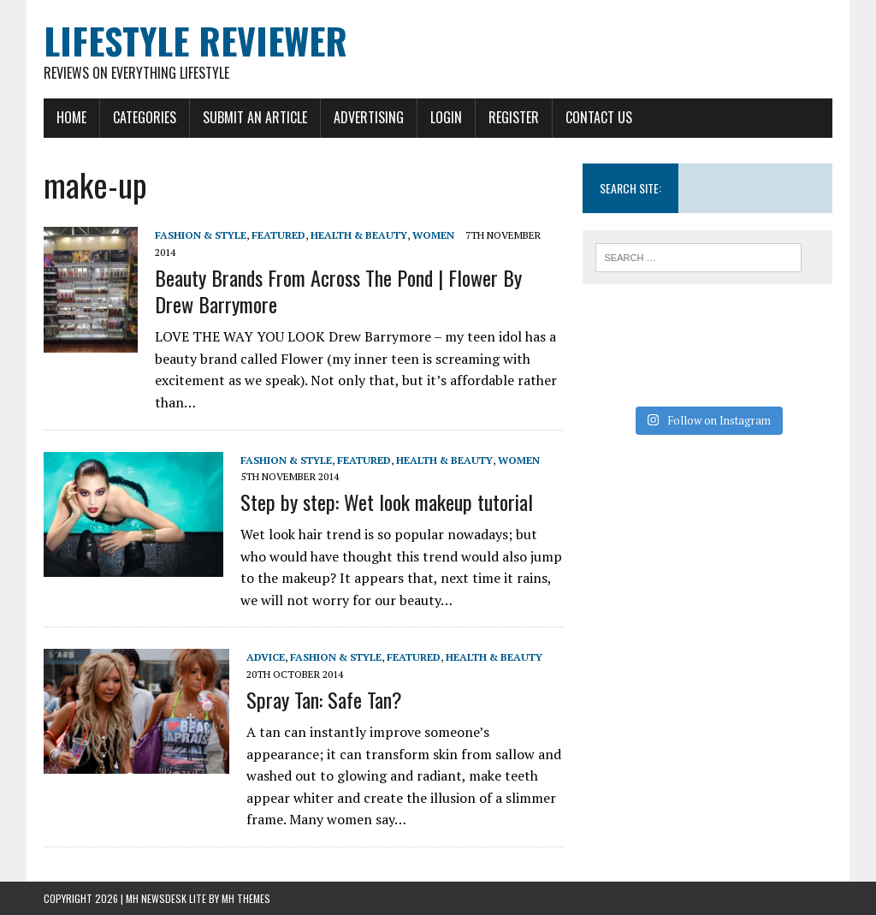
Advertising (369, 117)
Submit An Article (255, 117)
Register (513, 117)
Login (446, 117)
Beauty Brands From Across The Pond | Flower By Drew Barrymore (338, 290)
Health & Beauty (359, 235)
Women (433, 235)
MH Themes (246, 898)
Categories (144, 117)
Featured (278, 235)
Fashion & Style (200, 235)
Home (71, 117)
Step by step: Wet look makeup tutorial (386, 501)
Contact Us (598, 117)
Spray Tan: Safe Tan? (324, 699)
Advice (265, 657)
